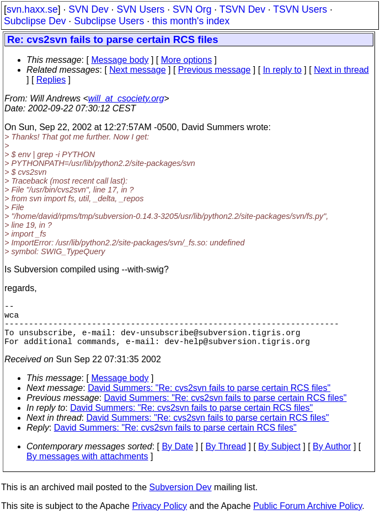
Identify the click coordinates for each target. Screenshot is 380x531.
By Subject (279, 457)
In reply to (282, 69)
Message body (119, 60)
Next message (137, 69)
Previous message (214, 69)
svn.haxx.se (32, 9)
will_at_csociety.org (126, 98)
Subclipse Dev (35, 20)
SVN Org (192, 9)
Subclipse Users (109, 20)
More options (186, 60)
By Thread (226, 457)
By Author (332, 457)
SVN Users (140, 9)
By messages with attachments (87, 467)
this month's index (190, 20)
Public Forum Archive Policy (307, 517)
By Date (177, 457)
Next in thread (341, 69)
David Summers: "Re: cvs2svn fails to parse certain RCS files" (209, 399)
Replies (51, 79)
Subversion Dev (180, 498)
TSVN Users (300, 9)
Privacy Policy (159, 517)
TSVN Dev (242, 9)
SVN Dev (88, 9)
